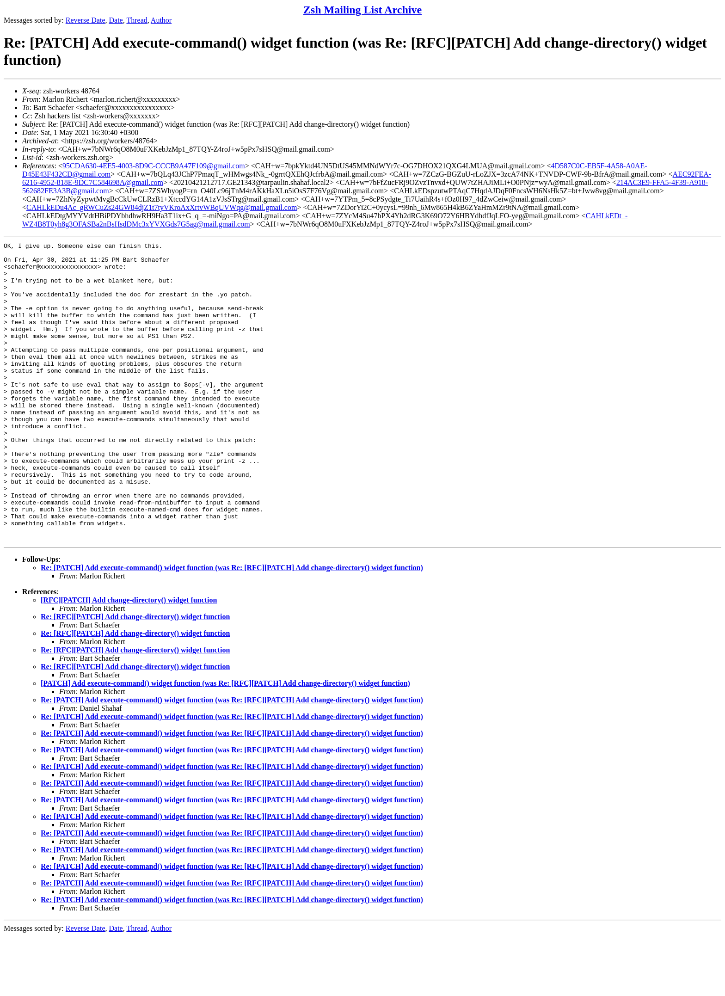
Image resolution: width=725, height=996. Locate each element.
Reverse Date (85, 20)
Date (116, 20)
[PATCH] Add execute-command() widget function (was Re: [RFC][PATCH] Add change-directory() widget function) (225, 743)
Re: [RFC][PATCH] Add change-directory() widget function (135, 676)
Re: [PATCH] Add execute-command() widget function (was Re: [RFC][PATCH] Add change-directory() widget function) (232, 627)
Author (161, 20)
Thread (136, 20)
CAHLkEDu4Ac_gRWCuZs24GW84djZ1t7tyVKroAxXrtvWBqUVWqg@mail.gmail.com (161, 207)
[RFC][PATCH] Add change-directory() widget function (129, 660)
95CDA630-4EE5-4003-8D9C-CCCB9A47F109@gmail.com (153, 166)
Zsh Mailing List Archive (362, 10)
